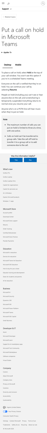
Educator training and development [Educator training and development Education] (13, 273)
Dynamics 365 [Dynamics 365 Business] (7, 300)
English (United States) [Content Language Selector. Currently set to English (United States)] (14, 407)
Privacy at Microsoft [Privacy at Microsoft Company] (9, 384)
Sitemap (5, 421)
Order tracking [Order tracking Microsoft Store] (7, 229)
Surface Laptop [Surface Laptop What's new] (7, 177)
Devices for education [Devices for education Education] (9, 256)
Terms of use (32, 421)
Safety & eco (16, 425)
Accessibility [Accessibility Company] (7, 396)
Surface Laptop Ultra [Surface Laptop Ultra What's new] (9, 181)
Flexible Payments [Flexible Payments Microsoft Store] (8, 241)
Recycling (24, 425)
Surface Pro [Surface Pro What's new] (6, 173)
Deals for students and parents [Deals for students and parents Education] (12, 277)
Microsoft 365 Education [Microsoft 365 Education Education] (10, 264)
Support (5, 9)
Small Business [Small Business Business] (7, 320)
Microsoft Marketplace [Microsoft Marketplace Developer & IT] (10, 352)
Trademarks (6, 425)
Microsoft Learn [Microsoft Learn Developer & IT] (8, 340)
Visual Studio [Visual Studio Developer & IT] (7, 360)
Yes (16, 160)
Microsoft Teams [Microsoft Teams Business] (8, 312)
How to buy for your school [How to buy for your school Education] (11, 269)
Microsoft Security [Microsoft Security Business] (8, 296)
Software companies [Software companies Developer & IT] (9, 356)
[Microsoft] (23, 1)
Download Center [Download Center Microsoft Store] (8, 217)
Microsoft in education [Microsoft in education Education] (10, 252)
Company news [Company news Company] (7, 380)
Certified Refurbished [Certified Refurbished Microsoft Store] (9, 233)
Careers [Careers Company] (5, 372)
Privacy (24, 421)
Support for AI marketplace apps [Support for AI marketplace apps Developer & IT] (13, 344)
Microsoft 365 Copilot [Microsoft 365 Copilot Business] (9, 316)
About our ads (33, 425)
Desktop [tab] (7, 64)
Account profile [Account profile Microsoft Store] (7, 213)
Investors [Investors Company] (6, 388)
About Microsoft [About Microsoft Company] (8, 376)
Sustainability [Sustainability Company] (7, 400)
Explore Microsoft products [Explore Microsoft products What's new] (11, 197)
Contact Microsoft (15, 421)
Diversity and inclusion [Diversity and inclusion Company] (10, 392)
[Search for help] (9, 3)
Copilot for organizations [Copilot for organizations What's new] (10, 185)
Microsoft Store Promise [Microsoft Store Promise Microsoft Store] (10, 237)
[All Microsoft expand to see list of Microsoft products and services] (3, 3)
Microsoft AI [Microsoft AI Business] (6, 292)
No (30, 160)
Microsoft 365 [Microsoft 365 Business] (7, 304)
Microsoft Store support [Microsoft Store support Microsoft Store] (10, 221)
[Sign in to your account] (43, 3)
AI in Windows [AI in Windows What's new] (7, 193)
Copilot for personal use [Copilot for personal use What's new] (10, 189)
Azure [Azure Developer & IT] (5, 332)
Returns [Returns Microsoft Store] (5, 225)
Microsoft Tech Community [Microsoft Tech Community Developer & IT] (11, 348)
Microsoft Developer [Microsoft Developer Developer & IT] (9, 336)
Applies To (7, 52)
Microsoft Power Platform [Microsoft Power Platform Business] (10, 308)
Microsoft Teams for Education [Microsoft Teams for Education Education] (12, 260)
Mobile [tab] (18, 64)
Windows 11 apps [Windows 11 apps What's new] (8, 201)
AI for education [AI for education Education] (8, 281)
